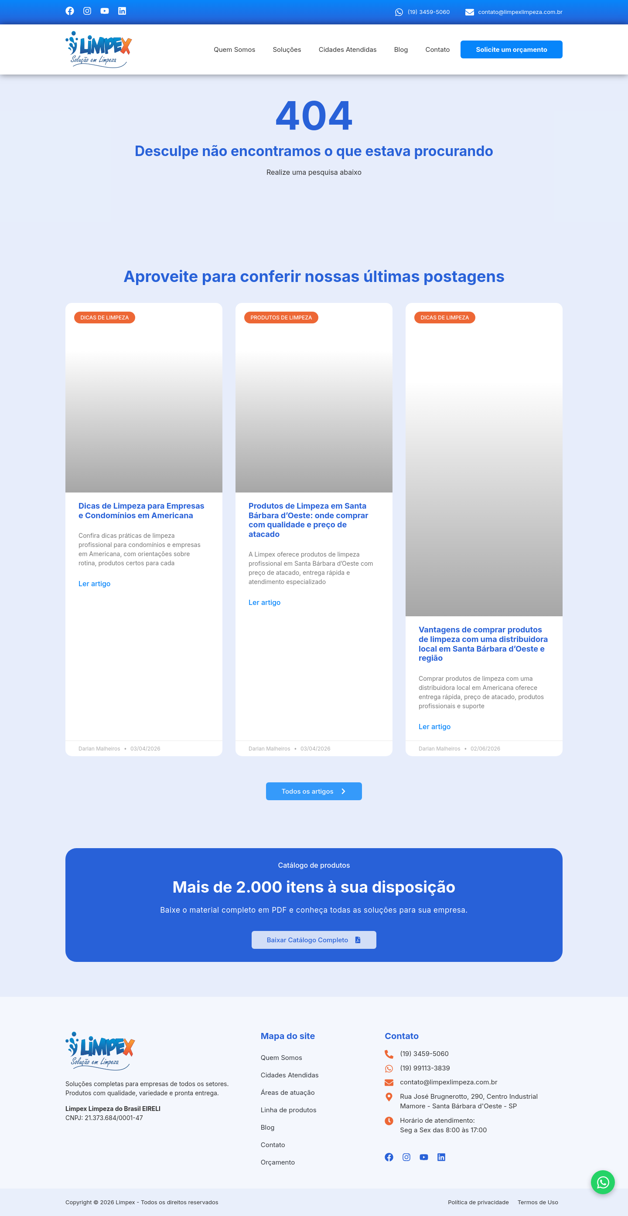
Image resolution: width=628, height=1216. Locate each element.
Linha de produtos (289, 1110)
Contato (437, 49)
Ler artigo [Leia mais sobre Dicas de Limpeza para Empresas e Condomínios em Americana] (94, 583)
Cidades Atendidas (348, 49)
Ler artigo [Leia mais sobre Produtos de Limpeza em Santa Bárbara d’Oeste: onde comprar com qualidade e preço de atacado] (265, 602)
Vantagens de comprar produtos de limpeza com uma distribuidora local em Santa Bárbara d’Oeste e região (483, 643)
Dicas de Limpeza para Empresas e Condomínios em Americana (141, 510)
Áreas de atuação (288, 1092)
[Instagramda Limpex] (87, 11)
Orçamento (278, 1162)
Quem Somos (234, 49)
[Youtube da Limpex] (104, 11)
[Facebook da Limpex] (69, 11)
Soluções (287, 49)
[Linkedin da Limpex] (122, 11)
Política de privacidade (478, 1202)
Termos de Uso (538, 1202)
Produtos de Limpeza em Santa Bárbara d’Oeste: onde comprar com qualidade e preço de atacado (309, 520)
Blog (401, 49)
